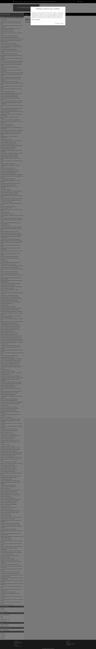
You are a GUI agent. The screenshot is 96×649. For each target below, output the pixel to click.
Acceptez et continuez (59, 23)
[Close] (64, 8)
